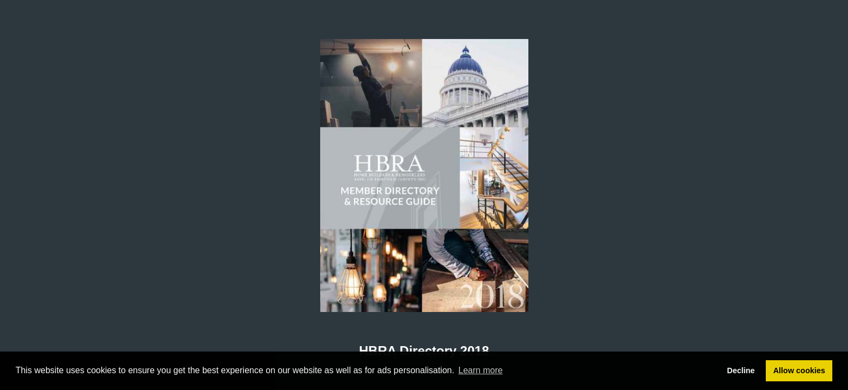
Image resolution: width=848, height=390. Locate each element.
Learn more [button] (481, 370)
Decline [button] (740, 370)
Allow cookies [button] (799, 370)
